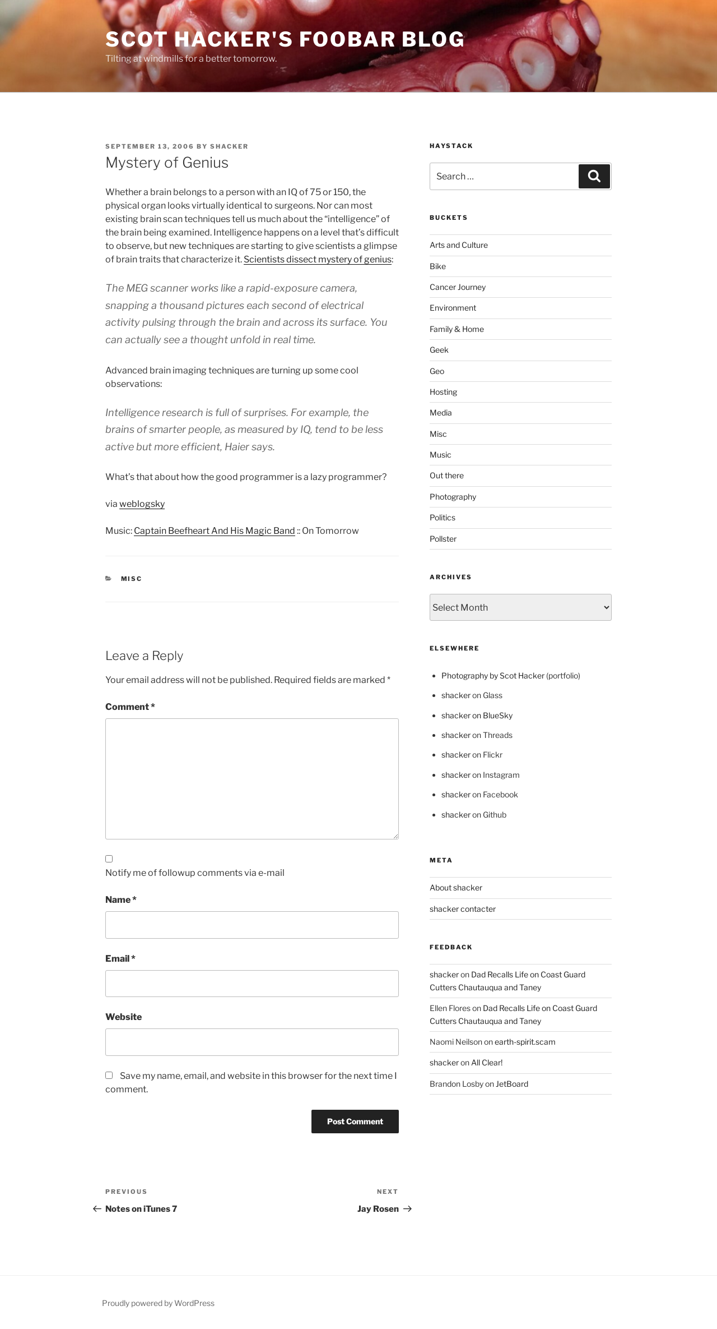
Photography (453, 496)
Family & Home (457, 329)
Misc (132, 579)
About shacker (456, 887)
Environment (453, 307)
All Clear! (486, 1062)
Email (120, 958)
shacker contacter (463, 908)
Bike (438, 266)
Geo (437, 371)
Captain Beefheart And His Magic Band (214, 530)
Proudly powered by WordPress (158, 1303)
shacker (229, 146)
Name (121, 899)
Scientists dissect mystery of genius (318, 259)
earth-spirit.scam (525, 1041)
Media (441, 412)
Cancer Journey (458, 287)
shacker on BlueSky (477, 715)
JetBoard (512, 1083)
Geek (439, 349)
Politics (442, 517)
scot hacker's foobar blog (285, 39)
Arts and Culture (459, 245)
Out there (447, 475)
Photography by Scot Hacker (492, 675)
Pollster (443, 538)
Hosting (443, 391)
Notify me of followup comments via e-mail (195, 872)
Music (440, 454)
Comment (130, 707)
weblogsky (142, 504)
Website (123, 1017)
